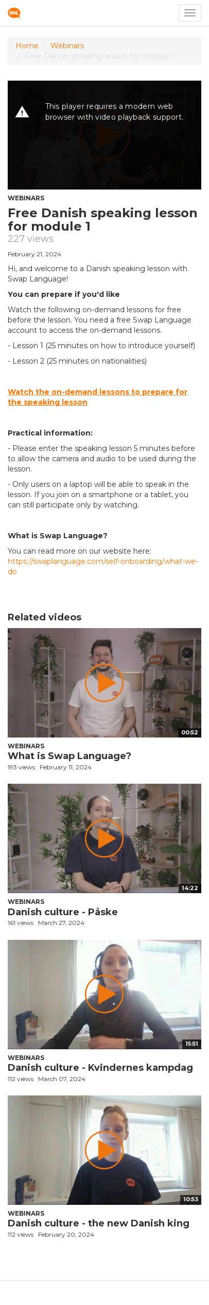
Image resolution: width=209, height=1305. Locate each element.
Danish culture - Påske (63, 912)
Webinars (67, 45)
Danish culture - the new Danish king (98, 1223)
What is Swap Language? (69, 756)
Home (27, 45)
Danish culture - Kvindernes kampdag (100, 1067)
